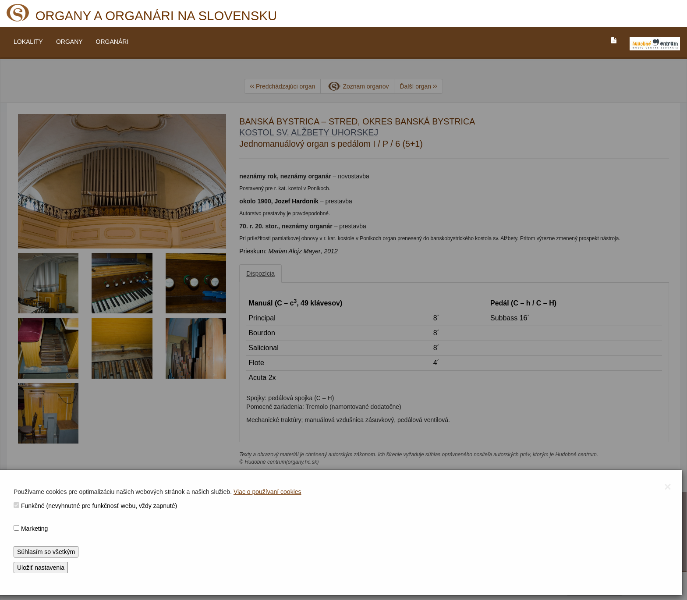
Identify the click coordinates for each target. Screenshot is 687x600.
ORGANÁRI (112, 41)
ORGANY (69, 41)
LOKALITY (28, 41)
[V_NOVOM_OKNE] (655, 44)
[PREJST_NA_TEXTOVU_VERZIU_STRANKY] (614, 40)
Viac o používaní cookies (267, 491)
